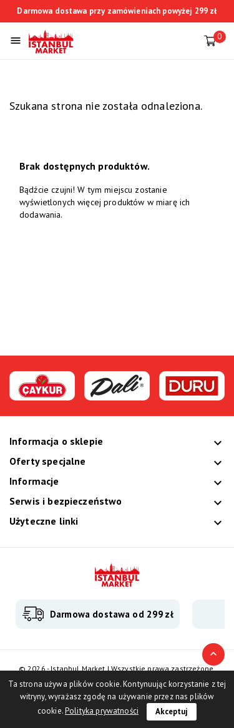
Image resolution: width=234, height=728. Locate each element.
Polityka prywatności (102, 711)
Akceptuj (171, 711)
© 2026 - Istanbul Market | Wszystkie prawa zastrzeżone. (117, 668)
